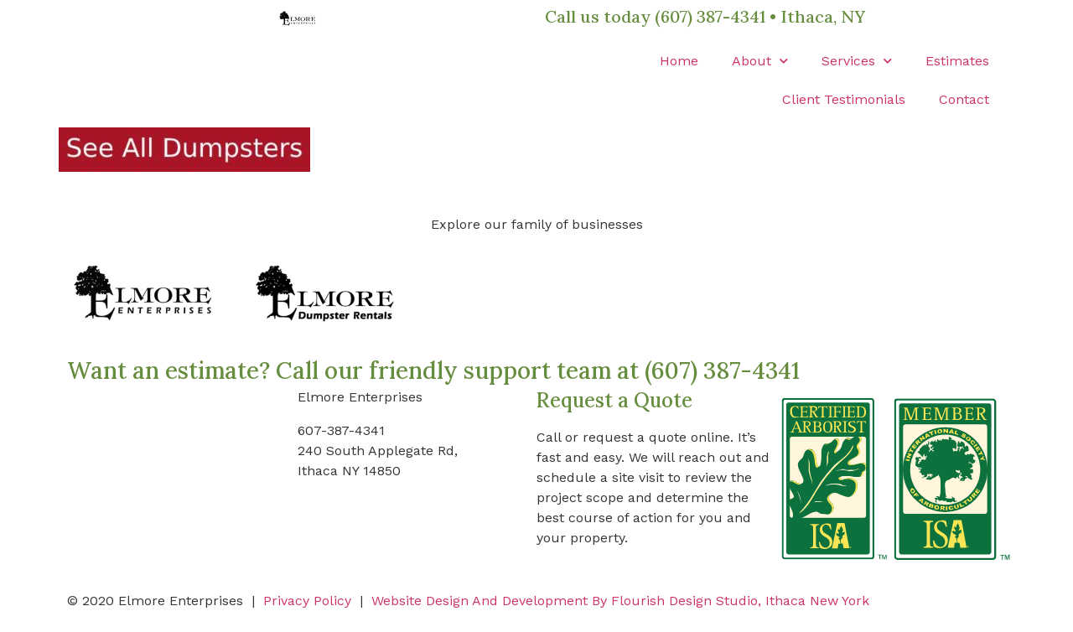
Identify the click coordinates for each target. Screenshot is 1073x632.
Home (679, 61)
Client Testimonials (843, 99)
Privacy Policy (307, 601)
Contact (964, 99)
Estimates (957, 61)
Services (857, 61)
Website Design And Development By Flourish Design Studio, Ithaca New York (620, 601)
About (760, 61)
